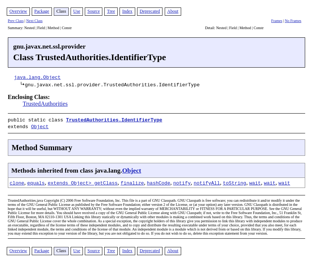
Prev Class (16, 21)
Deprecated (150, 11)
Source (93, 11)
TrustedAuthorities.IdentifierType (114, 119)
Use (76, 11)
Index (127, 11)
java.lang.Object (37, 77)
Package (41, 11)
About (173, 11)
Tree (111, 11)
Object (40, 125)
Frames (276, 21)
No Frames (293, 21)
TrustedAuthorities (45, 104)
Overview (18, 11)
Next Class (34, 21)
